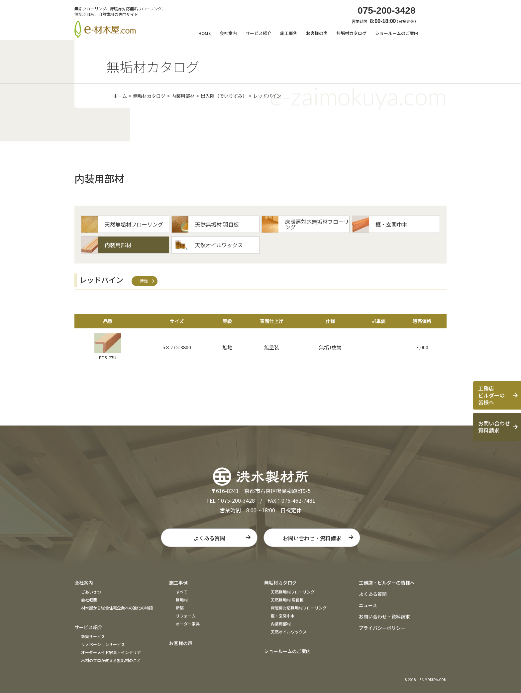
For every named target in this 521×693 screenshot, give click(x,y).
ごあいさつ (91, 592)
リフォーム (186, 615)
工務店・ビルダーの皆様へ (387, 582)
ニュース (368, 605)
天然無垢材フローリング (293, 592)
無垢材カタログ (149, 95)
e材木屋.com (105, 29)
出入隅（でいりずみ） (224, 95)
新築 (180, 607)
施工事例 (178, 582)
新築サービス (93, 636)
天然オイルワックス (289, 631)
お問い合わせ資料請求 (494, 426)
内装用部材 (183, 95)
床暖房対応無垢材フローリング (299, 607)
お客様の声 (317, 33)
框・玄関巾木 (283, 615)
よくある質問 (209, 538)
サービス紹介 (88, 627)
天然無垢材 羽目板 (287, 600)
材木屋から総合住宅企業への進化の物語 (117, 607)
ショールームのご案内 (396, 33)
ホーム (120, 95)
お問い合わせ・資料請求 (312, 538)
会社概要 (89, 600)
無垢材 (182, 600)
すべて (181, 592)
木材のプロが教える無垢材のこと (111, 660)
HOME (204, 33)
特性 (144, 281)
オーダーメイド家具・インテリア (111, 652)
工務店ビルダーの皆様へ (491, 395)
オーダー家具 (188, 623)
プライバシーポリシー (382, 627)
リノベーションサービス (103, 644)
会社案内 (83, 582)
